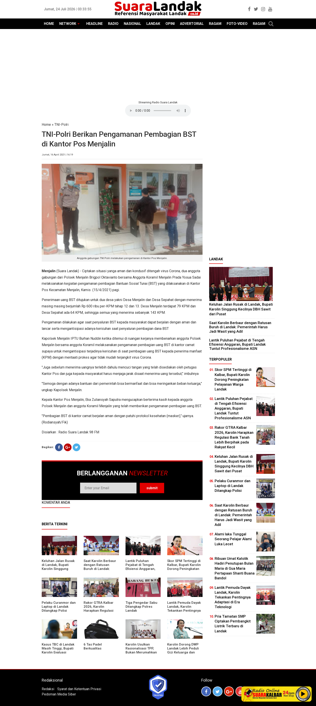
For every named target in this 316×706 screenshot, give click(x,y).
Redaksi (48, 689)
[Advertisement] (158, 64)
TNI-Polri (61, 124)
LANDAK (153, 24)
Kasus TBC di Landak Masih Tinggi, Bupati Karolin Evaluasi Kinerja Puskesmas (58, 650)
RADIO (113, 24)
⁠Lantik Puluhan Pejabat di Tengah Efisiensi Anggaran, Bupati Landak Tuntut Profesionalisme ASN (142, 569)
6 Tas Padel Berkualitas (93, 646)
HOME (49, 24)
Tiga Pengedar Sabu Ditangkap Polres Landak (141, 607)
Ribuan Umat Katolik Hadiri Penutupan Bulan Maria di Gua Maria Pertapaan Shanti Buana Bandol (235, 568)
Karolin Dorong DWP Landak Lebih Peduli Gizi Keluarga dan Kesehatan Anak (183, 650)
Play (303, 694)
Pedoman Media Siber (59, 694)
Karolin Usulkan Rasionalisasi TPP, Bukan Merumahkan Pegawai (141, 650)
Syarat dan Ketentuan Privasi (79, 689)
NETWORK (67, 24)
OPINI (170, 24)
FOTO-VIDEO (237, 24)
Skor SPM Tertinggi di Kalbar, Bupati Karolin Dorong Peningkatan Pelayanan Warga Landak (184, 569)
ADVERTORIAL (192, 24)
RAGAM (215, 24)
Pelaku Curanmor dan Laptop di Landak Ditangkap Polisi (59, 607)
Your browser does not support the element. (158, 111)
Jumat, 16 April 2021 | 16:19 (57, 154)
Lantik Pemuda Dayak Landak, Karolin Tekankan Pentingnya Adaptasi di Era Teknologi (184, 610)
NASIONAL (132, 24)
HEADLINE (94, 24)
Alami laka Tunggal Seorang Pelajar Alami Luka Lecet (233, 539)
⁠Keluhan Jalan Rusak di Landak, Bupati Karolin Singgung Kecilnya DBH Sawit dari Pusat (58, 569)
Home (46, 124)
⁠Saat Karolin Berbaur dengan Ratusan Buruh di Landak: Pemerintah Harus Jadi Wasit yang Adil (100, 569)
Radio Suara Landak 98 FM (78, 432)
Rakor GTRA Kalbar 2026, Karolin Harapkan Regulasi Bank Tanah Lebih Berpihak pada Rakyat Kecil (101, 612)
